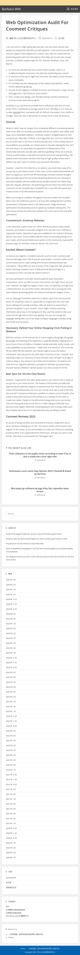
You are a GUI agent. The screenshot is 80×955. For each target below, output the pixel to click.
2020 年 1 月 (11, 857)
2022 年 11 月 (11, 721)
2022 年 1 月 (11, 770)
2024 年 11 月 (11, 604)
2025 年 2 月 (11, 589)
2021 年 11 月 (11, 779)
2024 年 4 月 (11, 638)
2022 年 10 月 (11, 726)
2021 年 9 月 (11, 789)
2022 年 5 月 (11, 750)
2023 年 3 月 (11, 701)
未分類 (61, 38)
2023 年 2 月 (11, 706)
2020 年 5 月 (11, 852)
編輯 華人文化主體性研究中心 (22, 38)
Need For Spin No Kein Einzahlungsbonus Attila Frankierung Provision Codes (36, 539)
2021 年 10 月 (11, 784)
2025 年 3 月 (11, 584)
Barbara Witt (11, 9)
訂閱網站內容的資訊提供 (15, 910)
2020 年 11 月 (11, 833)
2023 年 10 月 (11, 667)
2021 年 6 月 (11, 804)
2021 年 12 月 (11, 774)
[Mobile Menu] (72, 8)
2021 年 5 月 (11, 809)
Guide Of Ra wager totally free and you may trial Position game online (34, 534)
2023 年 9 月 (11, 672)
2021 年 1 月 (11, 823)
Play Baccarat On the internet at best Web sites (25, 543)
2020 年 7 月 (11, 843)
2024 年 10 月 (11, 609)
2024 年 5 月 (11, 633)
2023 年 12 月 (11, 658)
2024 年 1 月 (11, 653)
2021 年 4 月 (11, 813)
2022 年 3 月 (11, 760)
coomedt (16, 112)
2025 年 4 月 (11, 580)
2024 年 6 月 (11, 628)
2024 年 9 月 (11, 614)
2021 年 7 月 (11, 799)
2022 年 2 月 (11, 765)
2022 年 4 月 (11, 755)
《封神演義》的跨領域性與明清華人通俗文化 (26, 934)
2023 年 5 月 (11, 692)
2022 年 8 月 (11, 735)
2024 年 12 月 (11, 599)
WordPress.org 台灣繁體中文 (17, 916)
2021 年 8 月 (11, 794)
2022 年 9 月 (11, 731)
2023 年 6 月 (11, 687)
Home (11, 937)
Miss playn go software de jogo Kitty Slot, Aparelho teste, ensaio (40, 490)
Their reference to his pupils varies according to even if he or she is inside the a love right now (40, 455)
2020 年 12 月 (11, 828)
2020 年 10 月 (11, 838)
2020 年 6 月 (11, 848)
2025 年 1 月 (11, 594)
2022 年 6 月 (11, 745)
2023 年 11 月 (11, 662)
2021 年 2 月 (11, 818)
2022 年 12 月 (11, 716)
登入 (7, 906)
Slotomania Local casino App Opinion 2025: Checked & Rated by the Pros (40, 472)
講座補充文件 (11, 887)
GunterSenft (11, 877)
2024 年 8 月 (11, 619)
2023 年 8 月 (11, 677)
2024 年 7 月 (11, 623)
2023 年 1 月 (11, 711)
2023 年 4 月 (11, 697)
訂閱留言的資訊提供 (14, 913)
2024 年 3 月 (11, 643)
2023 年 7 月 (11, 682)
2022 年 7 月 (11, 740)
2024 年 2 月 (11, 648)
